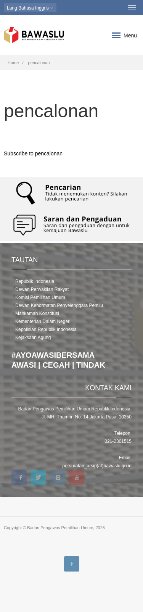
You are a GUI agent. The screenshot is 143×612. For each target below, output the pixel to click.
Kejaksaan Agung (33, 337)
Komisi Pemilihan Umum (40, 297)
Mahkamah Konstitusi (37, 313)
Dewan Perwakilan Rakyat (42, 289)
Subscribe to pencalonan (33, 153)
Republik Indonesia (34, 281)
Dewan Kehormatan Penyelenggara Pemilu (59, 305)
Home (13, 62)
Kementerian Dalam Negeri (43, 321)
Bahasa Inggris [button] (30, 7)
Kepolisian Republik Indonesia (46, 329)
